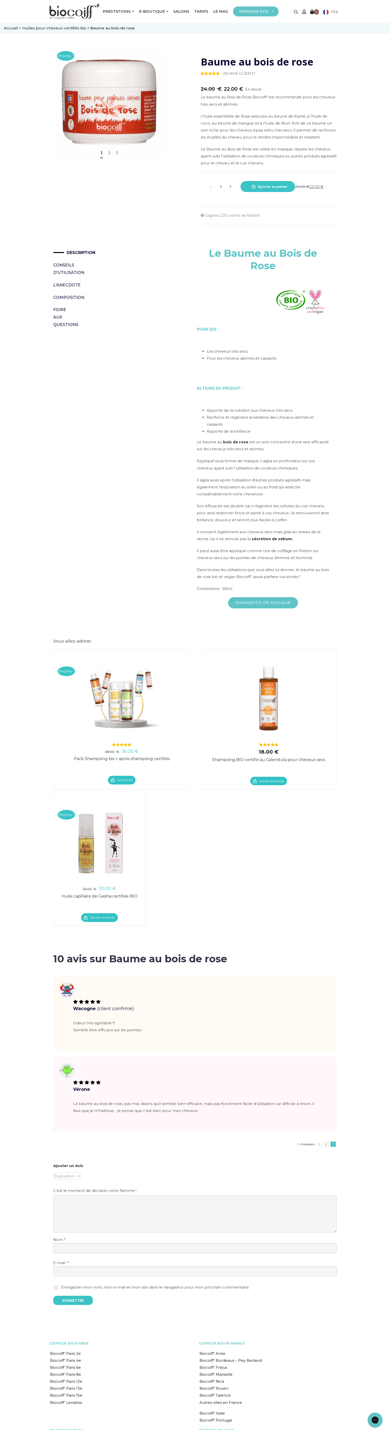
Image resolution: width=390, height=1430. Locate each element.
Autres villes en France (220, 1402)
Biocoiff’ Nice (211, 1381)
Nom (59, 1239)
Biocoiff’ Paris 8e (65, 1374)
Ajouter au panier (273, 186)
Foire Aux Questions (61, 317)
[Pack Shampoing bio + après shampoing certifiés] (122, 698)
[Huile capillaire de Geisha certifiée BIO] (99, 842)
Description (68, 252)
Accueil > (13, 28)
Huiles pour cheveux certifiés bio (54, 28)
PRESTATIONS (118, 11)
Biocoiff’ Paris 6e (65, 1367)
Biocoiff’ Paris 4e (65, 1360)
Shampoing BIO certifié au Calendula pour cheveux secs (268, 759)
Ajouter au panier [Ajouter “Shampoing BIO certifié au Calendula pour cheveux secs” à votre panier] (271, 781)
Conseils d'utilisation (61, 269)
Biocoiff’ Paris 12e (66, 1381)
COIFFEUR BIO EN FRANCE (222, 1343)
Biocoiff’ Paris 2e (65, 1353)
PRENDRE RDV (254, 11)
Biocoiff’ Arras (212, 1353)
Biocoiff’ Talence (215, 1395)
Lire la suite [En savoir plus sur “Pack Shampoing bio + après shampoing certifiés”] (125, 780)
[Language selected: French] (330, 11)
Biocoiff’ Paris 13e (66, 1388)
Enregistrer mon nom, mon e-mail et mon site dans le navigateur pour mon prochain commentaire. (155, 1287)
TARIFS (201, 11)
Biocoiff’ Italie (212, 1413)
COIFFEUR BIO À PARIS (69, 1343)
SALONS (181, 11)
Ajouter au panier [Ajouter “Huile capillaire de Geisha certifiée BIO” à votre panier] (102, 917)
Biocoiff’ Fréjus (213, 1367)
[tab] (61, 253)
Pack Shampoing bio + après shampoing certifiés (122, 758)
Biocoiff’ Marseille (216, 1374)
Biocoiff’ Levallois (66, 1402)
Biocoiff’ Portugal (215, 1420)
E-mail (61, 1262)
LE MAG (220, 11)
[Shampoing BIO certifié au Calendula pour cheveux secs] (269, 698)
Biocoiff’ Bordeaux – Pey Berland (230, 1360)
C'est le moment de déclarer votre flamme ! (94, 1190)
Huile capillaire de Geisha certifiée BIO (100, 896)
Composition (61, 297)
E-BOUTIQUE (153, 11)
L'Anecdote (61, 285)
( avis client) (239, 73)
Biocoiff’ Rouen (213, 1388)
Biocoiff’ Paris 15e (66, 1395)
